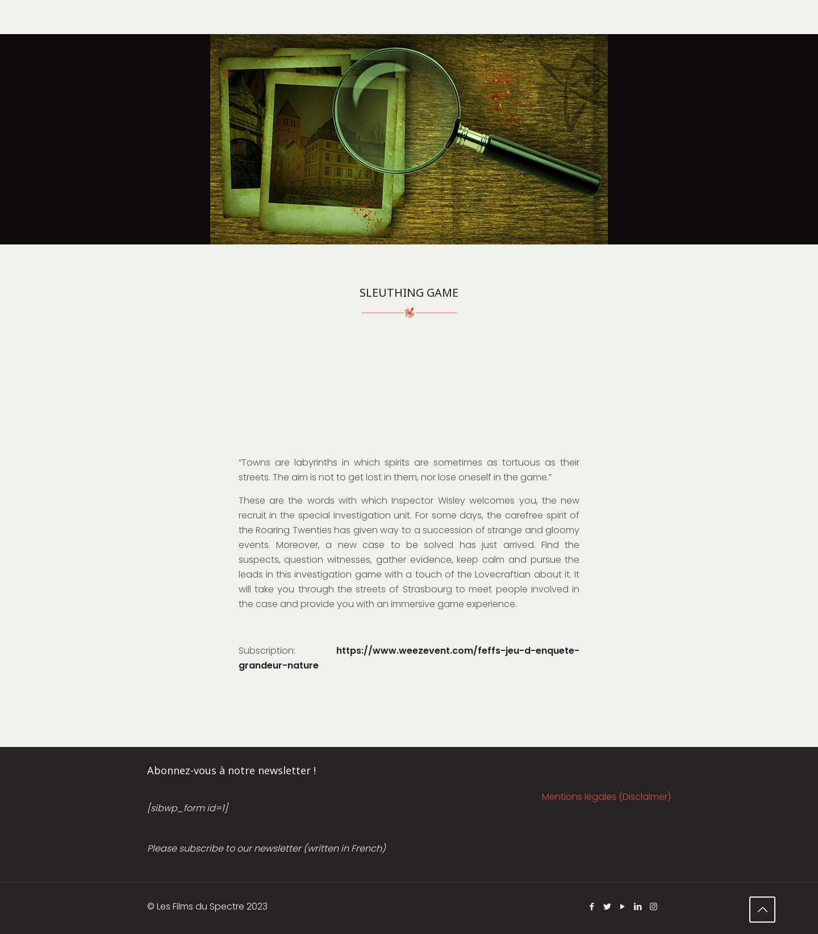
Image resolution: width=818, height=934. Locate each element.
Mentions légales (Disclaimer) (606, 796)
